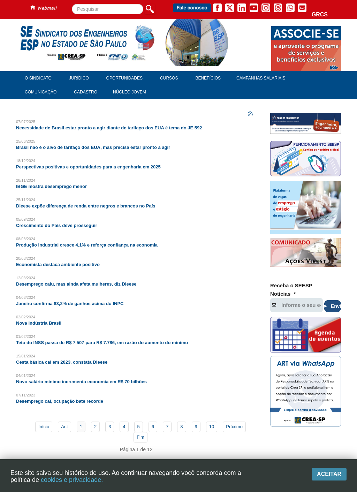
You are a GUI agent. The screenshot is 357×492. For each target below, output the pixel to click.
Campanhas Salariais (260, 78)
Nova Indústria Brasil (38, 323)
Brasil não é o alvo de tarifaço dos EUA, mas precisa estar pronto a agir (93, 147)
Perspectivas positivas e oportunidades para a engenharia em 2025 (88, 166)
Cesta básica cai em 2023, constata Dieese (61, 362)
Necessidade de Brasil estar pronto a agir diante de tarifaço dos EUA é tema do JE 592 (109, 127)
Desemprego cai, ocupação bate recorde (59, 401)
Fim (140, 437)
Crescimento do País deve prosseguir (56, 225)
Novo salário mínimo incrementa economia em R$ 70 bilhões (81, 381)
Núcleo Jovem (129, 92)
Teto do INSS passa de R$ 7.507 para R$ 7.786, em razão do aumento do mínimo (102, 342)
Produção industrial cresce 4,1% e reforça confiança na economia (87, 245)
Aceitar (329, 474)
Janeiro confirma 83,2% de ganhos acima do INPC (69, 303)
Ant (64, 426)
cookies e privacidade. (72, 479)
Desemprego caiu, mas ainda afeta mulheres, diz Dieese (76, 284)
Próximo (234, 426)
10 (211, 426)
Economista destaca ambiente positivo (58, 264)
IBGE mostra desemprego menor (51, 186)
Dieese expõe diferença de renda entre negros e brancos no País (85, 206)
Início (43, 426)
